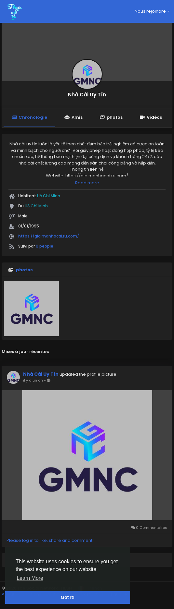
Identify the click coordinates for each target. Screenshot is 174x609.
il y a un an (33, 380)
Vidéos (151, 117)
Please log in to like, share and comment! (50, 540)
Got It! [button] (67, 597)
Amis (73, 117)
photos (111, 117)
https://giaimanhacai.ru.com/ (48, 236)
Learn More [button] (30, 578)
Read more (87, 183)
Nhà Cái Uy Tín (87, 94)
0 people (44, 246)
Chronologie (29, 117)
